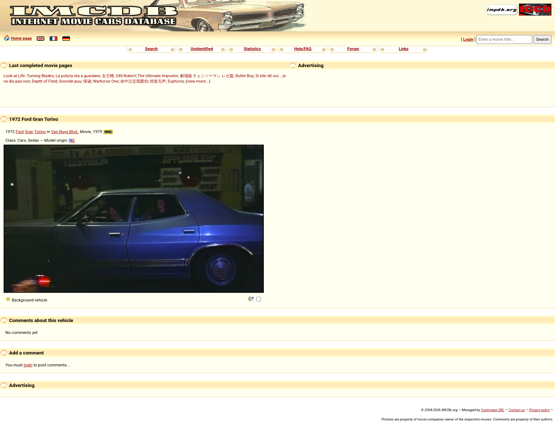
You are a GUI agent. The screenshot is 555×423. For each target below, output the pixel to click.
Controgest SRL (492, 410)
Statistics (252, 48)
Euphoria (176, 81)
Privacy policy (539, 410)
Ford (19, 131)
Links (403, 48)
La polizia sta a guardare (78, 75)
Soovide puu (70, 81)
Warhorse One (106, 81)
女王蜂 (108, 75)
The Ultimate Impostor (158, 75)
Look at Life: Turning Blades (29, 75)
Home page (21, 38)
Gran (29, 131)
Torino (40, 131)
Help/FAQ (302, 48)
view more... (198, 81)
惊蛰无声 (158, 81)
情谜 (87, 81)
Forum (353, 48)
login (28, 364)
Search (151, 48)
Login (468, 39)
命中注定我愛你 (134, 81)
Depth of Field (44, 81)
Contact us (517, 410)
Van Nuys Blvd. (64, 131)
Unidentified (202, 48)
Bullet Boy (244, 75)
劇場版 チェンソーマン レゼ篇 (207, 75)
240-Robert (126, 75)
